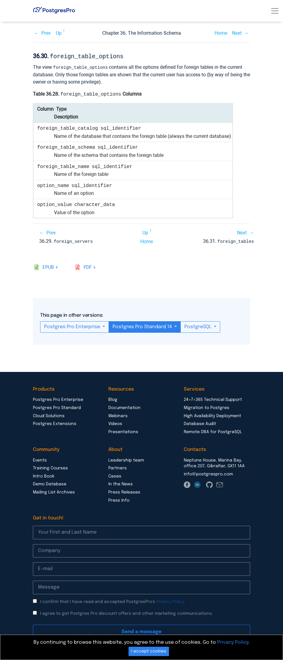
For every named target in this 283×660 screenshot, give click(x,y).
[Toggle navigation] (275, 11)
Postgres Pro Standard (57, 407)
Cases (114, 475)
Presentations (123, 431)
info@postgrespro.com (208, 473)
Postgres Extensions (54, 422)
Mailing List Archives (54, 491)
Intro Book (43, 475)
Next (237, 33)
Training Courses (50, 467)
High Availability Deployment (212, 415)
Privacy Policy (170, 600)
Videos (115, 422)
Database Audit (200, 422)
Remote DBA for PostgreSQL (213, 431)
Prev (46, 33)
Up (59, 33)
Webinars (118, 415)
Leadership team (126, 459)
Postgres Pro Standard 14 (143, 325)
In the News (120, 483)
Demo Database (49, 483)
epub (48, 266)
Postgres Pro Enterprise (72, 325)
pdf (88, 266)
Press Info (118, 499)
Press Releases (124, 491)
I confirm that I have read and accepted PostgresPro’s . (112, 600)
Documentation (124, 407)
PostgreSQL (198, 325)
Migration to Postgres (206, 407)
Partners (117, 467)
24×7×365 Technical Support (213, 398)
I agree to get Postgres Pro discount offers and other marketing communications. (126, 612)
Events (40, 459)
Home (221, 33)
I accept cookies (148, 651)
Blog (112, 398)
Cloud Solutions (49, 415)
